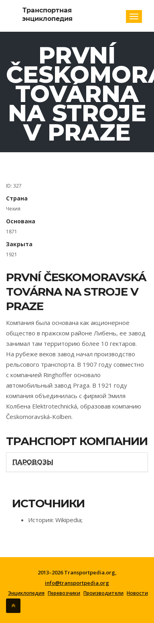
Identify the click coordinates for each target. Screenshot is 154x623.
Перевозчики (64, 593)
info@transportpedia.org (77, 582)
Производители (103, 593)
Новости (137, 593)
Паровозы (32, 462)
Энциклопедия (26, 593)
